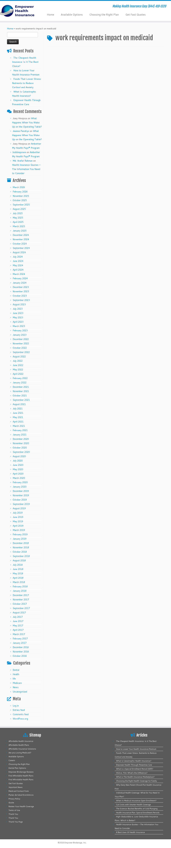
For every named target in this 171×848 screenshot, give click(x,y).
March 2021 (19, 425)
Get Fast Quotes (135, 14)
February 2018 (20, 586)
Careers (12, 760)
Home (50, 14)
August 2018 (19, 560)
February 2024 (20, 278)
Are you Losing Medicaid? (20, 752)
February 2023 (20, 330)
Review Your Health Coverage (21, 806)
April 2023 (18, 321)
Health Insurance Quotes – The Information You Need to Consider (26, 169)
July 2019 (18, 512)
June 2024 (18, 261)
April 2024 (18, 269)
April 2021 (18, 421)
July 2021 (18, 408)
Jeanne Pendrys (21, 131)
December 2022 (21, 339)
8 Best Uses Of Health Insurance (130, 832)
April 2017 (18, 629)
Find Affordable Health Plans (21, 775)
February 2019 (20, 534)
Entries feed (19, 709)
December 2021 (21, 386)
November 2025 (21, 195)
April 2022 (18, 373)
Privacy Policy (14, 798)
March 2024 (19, 274)
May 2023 (18, 317)
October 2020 (20, 447)
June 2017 (18, 621)
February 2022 (20, 378)
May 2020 (18, 469)
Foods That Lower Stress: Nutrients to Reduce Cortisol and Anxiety (26, 83)
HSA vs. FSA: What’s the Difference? (131, 773)
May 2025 (18, 217)
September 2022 (21, 352)
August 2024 (19, 252)
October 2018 (20, 551)
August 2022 (19, 356)
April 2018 (18, 577)
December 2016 (21, 647)
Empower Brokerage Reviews (21, 772)
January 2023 (19, 334)
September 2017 (21, 608)
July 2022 (18, 360)
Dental (16, 669)
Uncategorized (20, 691)
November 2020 (21, 443)
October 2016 (20, 655)
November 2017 (21, 599)
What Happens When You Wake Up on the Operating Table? (27, 122)
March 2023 (19, 326)
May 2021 (18, 417)
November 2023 (21, 291)
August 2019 (19, 508)
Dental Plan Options (17, 768)
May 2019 (18, 521)
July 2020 (18, 460)
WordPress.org (20, 718)
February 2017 (20, 638)
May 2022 (18, 369)
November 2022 (21, 343)
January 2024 (19, 282)
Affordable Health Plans (19, 745)
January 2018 (19, 590)
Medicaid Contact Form (19, 791)
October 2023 (20, 295)
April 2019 (18, 525)
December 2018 (21, 543)
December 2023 (21, 287)
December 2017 (21, 595)
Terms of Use (14, 810)
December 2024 (21, 234)
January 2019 (19, 538)
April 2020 (18, 473)
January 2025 (19, 230)
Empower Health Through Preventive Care (134, 765)
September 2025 (21, 204)
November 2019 (21, 495)
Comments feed (21, 714)
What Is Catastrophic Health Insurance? (133, 761)
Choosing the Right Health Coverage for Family (136, 781)
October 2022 (20, 347)
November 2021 (21, 391)
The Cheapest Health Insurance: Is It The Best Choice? (25, 62)
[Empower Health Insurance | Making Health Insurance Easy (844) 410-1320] (20, 11)
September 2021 (21, 399)
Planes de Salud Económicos (21, 795)
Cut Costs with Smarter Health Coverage (133, 804)
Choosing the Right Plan (104, 14)
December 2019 (21, 491)
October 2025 (20, 200)
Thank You (13, 814)
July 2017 (18, 616)
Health (16, 674)
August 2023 (19, 304)
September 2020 (21, 451)
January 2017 (19, 642)
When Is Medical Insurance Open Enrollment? (136, 800)
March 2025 (19, 226)
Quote (11, 802)
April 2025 (18, 221)
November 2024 (21, 239)
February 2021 (20, 430)
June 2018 (18, 569)
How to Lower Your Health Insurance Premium (136, 749)
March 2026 (19, 187)
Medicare (17, 682)
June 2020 (18, 464)
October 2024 (20, 243)
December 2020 (21, 438)
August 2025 (19, 208)
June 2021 (18, 412)
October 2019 (20, 499)
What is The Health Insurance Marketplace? (135, 777)
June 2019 (18, 517)
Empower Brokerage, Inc (75, 842)
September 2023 (21, 300)
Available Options (72, 14)
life (14, 678)
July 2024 (18, 256)
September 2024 (21, 248)
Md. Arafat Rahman (23, 160)
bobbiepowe (19, 152)
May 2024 (18, 265)
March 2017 (19, 634)
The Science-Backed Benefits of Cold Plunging (136, 808)
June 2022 (18, 365)
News (16, 687)
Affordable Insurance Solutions (22, 749)
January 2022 (19, 382)
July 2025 (18, 213)
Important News (16, 787)
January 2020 (19, 486)
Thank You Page (16, 821)
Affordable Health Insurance (21, 741)
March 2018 (19, 582)
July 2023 (18, 308)
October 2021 (20, 395)
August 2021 (19, 404)
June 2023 (18, 313)
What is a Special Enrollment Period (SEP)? (134, 769)
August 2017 (19, 612)
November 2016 (21, 651)
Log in (16, 705)
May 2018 (18, 573)
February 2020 (20, 482)
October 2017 (20, 603)
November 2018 (21, 547)
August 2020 (19, 456)
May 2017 (18, 625)
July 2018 (18, 564)
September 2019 (21, 504)
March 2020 (19, 477)
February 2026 (20, 191)
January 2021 (19, 434)
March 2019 (19, 530)
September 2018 (21, 556)
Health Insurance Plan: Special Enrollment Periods (137, 812)
